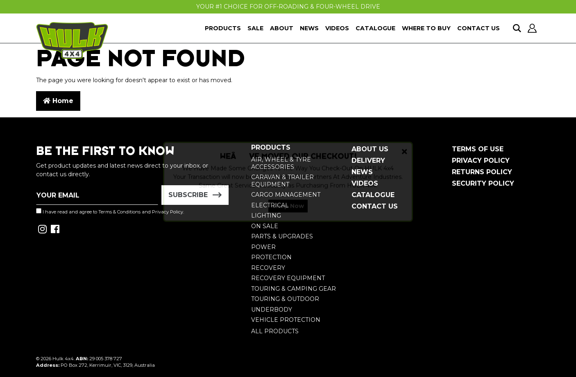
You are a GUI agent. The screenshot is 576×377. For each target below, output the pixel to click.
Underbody (271, 309)
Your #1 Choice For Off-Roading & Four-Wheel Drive (288, 6)
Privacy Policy (481, 160)
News (309, 28)
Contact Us (478, 28)
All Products (275, 331)
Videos (337, 28)
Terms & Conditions (119, 212)
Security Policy (483, 183)
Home (58, 101)
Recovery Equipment (288, 278)
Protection (271, 257)
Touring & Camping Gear (293, 288)
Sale (255, 28)
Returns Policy (482, 172)
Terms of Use (477, 149)
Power (263, 247)
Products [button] (223, 28)
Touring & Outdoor (285, 299)
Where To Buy (426, 28)
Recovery (268, 268)
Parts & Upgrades (282, 236)
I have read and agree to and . (110, 211)
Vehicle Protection (285, 319)
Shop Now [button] (288, 212)
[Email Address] (97, 195)
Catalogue (375, 28)
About (281, 28)
